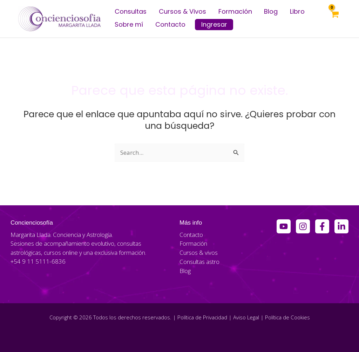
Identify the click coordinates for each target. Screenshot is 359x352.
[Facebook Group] (322, 226)
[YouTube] (284, 226)
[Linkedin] (341, 226)
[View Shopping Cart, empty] (334, 19)
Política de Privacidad (202, 316)
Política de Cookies (287, 316)
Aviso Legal (246, 316)
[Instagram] (303, 226)
